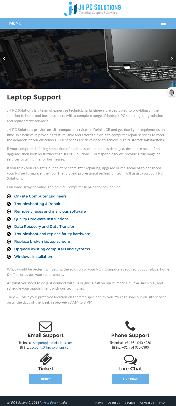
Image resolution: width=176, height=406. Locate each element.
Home (100, 397)
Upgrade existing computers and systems (50, 244)
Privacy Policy (47, 397)
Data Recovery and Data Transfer (43, 221)
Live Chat (131, 373)
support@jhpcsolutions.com (52, 337)
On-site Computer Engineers (39, 191)
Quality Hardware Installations (40, 213)
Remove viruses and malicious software (49, 206)
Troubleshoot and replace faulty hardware (51, 229)
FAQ (163, 397)
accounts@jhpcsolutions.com (50, 342)
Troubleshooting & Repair (36, 198)
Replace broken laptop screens (41, 236)
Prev (4, 56)
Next (171, 56)
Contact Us (148, 397)
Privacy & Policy (139, 402)
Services (131, 397)
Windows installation (32, 251)
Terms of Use (162, 402)
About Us (115, 397)
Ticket (45, 373)
